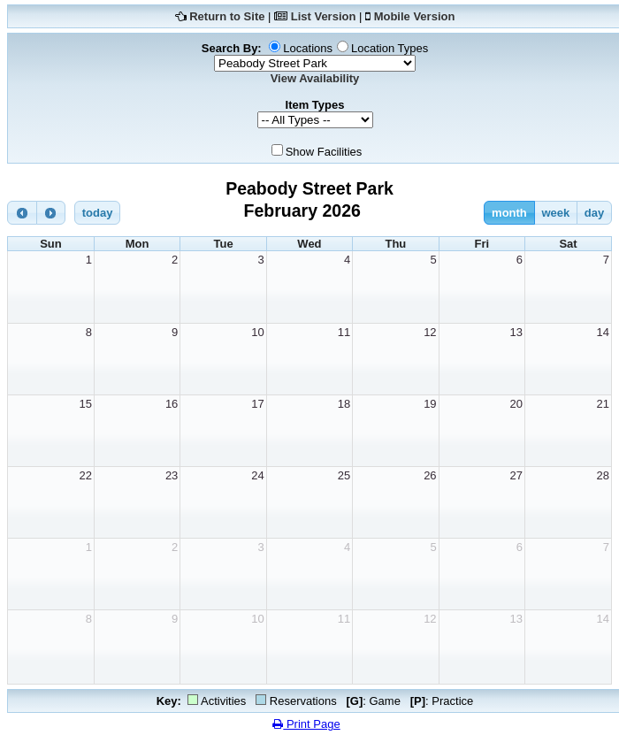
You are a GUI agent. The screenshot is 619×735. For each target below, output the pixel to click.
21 (603, 403)
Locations (307, 48)
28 (603, 475)
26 (430, 475)
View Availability (315, 78)
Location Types (389, 48)
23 (171, 475)
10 (257, 332)
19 (430, 403)
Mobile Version (414, 16)
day (594, 212)
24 (257, 475)
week (555, 212)
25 (344, 475)
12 (430, 332)
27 (516, 475)
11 (344, 332)
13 (516, 332)
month (509, 212)
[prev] (22, 213)
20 (516, 403)
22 (85, 475)
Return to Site (226, 16)
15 (85, 403)
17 (257, 403)
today (97, 212)
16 (171, 403)
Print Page (306, 724)
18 (344, 403)
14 (603, 332)
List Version (323, 16)
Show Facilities (324, 151)
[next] (51, 213)
